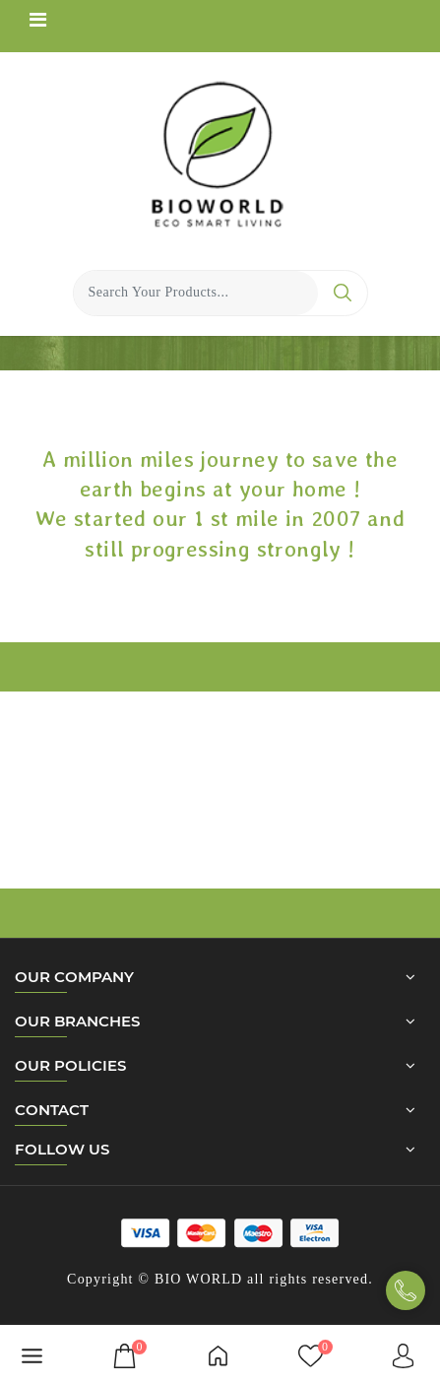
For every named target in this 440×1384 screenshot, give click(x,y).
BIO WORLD (198, 1279)
